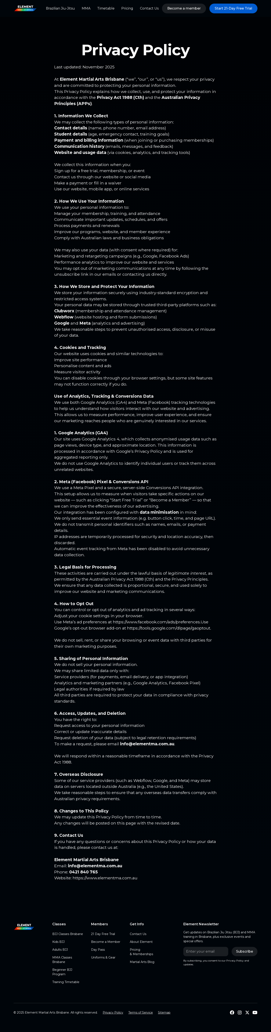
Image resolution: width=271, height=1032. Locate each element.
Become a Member (105, 942)
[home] (25, 8)
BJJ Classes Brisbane (67, 934)
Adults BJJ (60, 950)
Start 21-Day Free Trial (233, 8)
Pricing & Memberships (141, 952)
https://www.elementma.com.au (105, 877)
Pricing (127, 8)
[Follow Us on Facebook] (232, 1012)
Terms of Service (140, 1012)
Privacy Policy (113, 1012)
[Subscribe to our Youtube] (254, 1012)
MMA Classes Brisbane (62, 960)
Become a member (184, 8)
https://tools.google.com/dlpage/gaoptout (168, 628)
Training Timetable (65, 982)
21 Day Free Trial (103, 934)
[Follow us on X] (247, 1012)
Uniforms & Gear (103, 957)
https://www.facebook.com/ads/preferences (156, 621)
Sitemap (164, 1012)
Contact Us (149, 8)
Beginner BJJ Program (62, 972)
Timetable (106, 8)
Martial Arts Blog (142, 962)
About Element (141, 942)
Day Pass (98, 950)
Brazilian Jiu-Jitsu (60, 8)
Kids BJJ (58, 942)
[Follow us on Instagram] (239, 1012)
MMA (86, 8)
